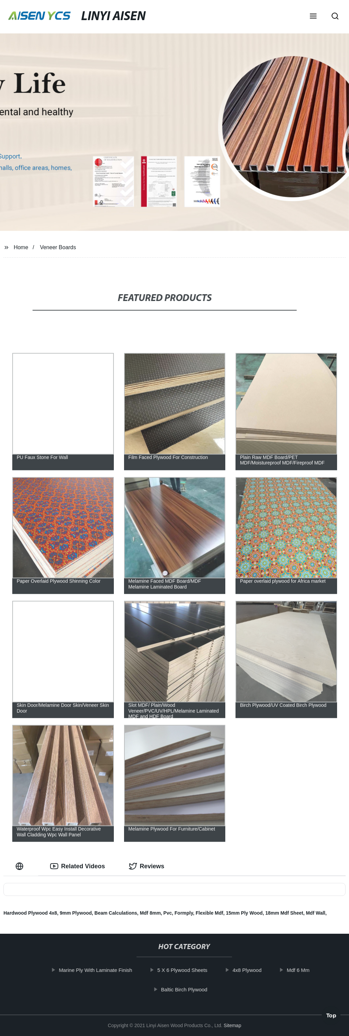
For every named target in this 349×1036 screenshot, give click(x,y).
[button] (313, 16)
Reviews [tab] (146, 866)
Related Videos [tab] (77, 866)
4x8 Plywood (251, 970)
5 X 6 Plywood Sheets (187, 970)
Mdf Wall (315, 913)
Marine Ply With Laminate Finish (100, 970)
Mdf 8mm (150, 913)
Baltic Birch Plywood (189, 989)
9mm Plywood (76, 913)
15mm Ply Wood (244, 913)
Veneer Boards (58, 247)
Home (21, 247)
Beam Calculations (115, 913)
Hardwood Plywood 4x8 (30, 913)
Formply (183, 913)
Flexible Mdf (209, 913)
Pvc (167, 913)
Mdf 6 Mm (302, 970)
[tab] (20, 866)
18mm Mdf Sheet (284, 913)
